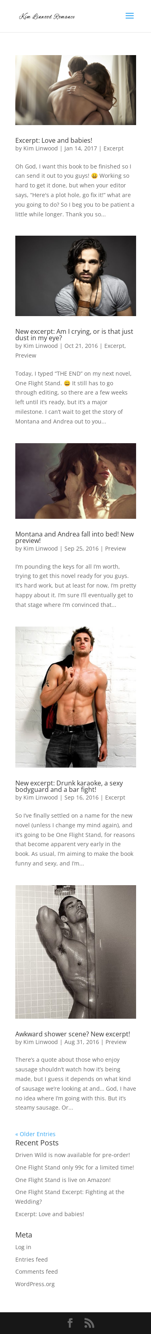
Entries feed (31, 1259)
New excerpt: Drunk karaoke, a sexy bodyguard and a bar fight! (69, 786)
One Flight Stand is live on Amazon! (63, 1180)
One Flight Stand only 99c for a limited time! (74, 1167)
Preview (25, 355)
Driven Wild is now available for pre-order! (72, 1155)
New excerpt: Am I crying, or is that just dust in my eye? (74, 334)
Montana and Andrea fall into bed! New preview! (74, 537)
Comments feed (36, 1271)
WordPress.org (35, 1284)
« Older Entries (35, 1134)
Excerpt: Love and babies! (53, 140)
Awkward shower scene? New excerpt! (72, 1034)
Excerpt (113, 148)
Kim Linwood (40, 148)
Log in (23, 1247)
